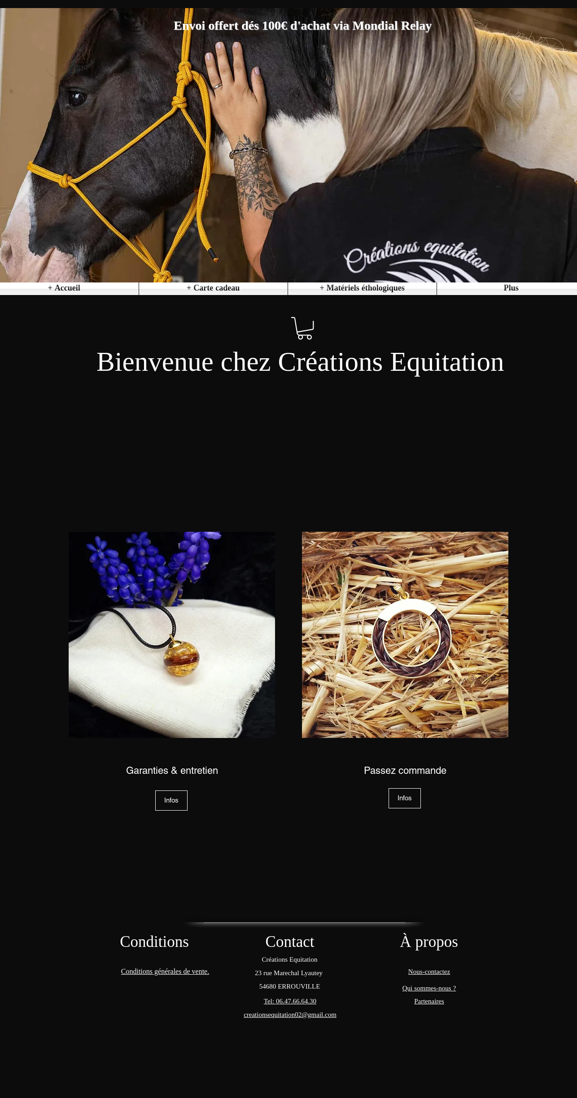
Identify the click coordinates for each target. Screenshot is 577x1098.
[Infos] (171, 800)
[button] (362, 288)
